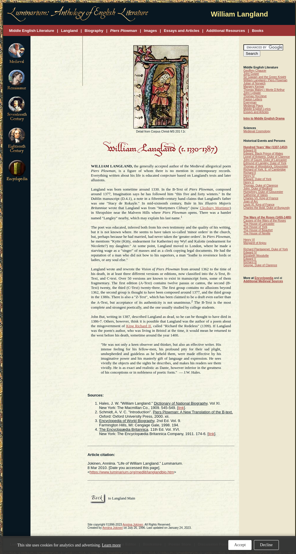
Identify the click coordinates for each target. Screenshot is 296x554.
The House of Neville (256, 233)
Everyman (249, 102)
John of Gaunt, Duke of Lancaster (265, 160)
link (181, 407)
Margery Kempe (253, 86)
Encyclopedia (263, 278)
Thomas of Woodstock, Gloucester (265, 166)
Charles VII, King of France (260, 198)
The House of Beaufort (258, 230)
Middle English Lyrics (257, 109)
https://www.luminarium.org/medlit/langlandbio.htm (132, 472)
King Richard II (138, 326)
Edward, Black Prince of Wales (263, 153)
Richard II (249, 172)
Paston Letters (252, 99)
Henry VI (249, 239)
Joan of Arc (250, 201)
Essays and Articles (256, 112)
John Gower (251, 73)
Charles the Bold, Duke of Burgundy (266, 207)
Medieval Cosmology (256, 131)
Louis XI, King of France (259, 204)
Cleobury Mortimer (215, 208)
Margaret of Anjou (254, 243)
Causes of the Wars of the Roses (264, 220)
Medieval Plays (253, 105)
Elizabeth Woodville (256, 255)
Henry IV (249, 176)
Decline (266, 545)
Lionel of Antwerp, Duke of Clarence (266, 156)
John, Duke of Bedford (257, 188)
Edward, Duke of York (257, 179)
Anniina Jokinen (133, 524)
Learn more (111, 545)
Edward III (249, 150)
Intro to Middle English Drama (264, 118)
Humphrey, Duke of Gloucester (263, 191)
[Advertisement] (57, 61)
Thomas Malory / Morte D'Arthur (264, 89)
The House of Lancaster (259, 223)
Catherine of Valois (255, 195)
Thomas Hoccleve (255, 96)
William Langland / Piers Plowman (265, 80)
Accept (240, 545)
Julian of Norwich (254, 83)
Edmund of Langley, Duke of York (264, 163)
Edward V (249, 258)
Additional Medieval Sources (263, 281)
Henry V (248, 182)
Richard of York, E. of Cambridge (264, 169)
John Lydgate (252, 93)
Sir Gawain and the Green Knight (264, 77)
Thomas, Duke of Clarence (260, 185)
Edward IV (250, 252)
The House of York (255, 227)
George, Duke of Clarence (260, 265)
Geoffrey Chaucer (254, 70)
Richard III (250, 262)
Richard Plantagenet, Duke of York (265, 249)
